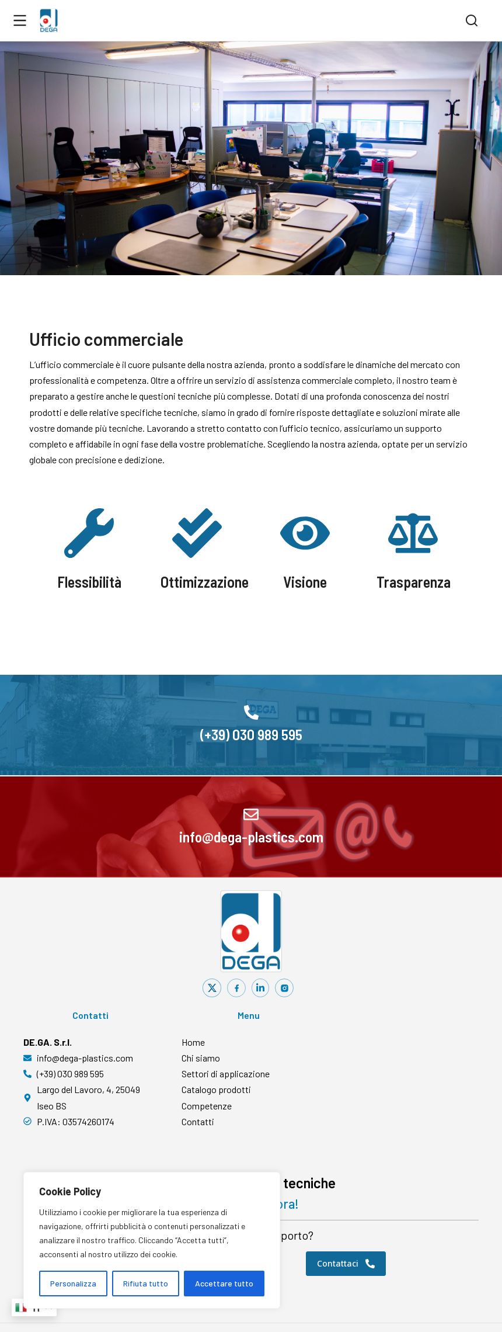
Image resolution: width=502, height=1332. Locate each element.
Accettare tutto (224, 1283)
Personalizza (73, 1283)
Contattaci (346, 1225)
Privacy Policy (304, 1309)
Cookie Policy (357, 1309)
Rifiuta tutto (145, 1283)
